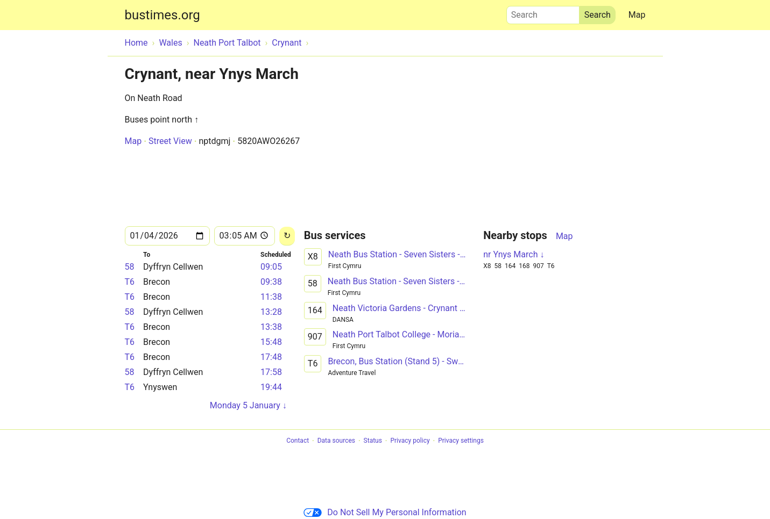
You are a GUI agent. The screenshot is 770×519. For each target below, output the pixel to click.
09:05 (271, 267)
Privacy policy (409, 441)
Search (543, 12)
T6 (130, 282)
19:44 (271, 387)
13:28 (271, 312)
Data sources (336, 441)
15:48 (271, 342)
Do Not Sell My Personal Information (384, 512)
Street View (170, 141)
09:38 (271, 282)
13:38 (271, 327)
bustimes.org (162, 15)
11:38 (271, 297)
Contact (297, 441)
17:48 (271, 357)
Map (637, 15)
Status (373, 441)
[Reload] (287, 236)
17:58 (271, 372)
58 (130, 267)
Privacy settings (461, 441)
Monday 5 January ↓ (248, 405)
